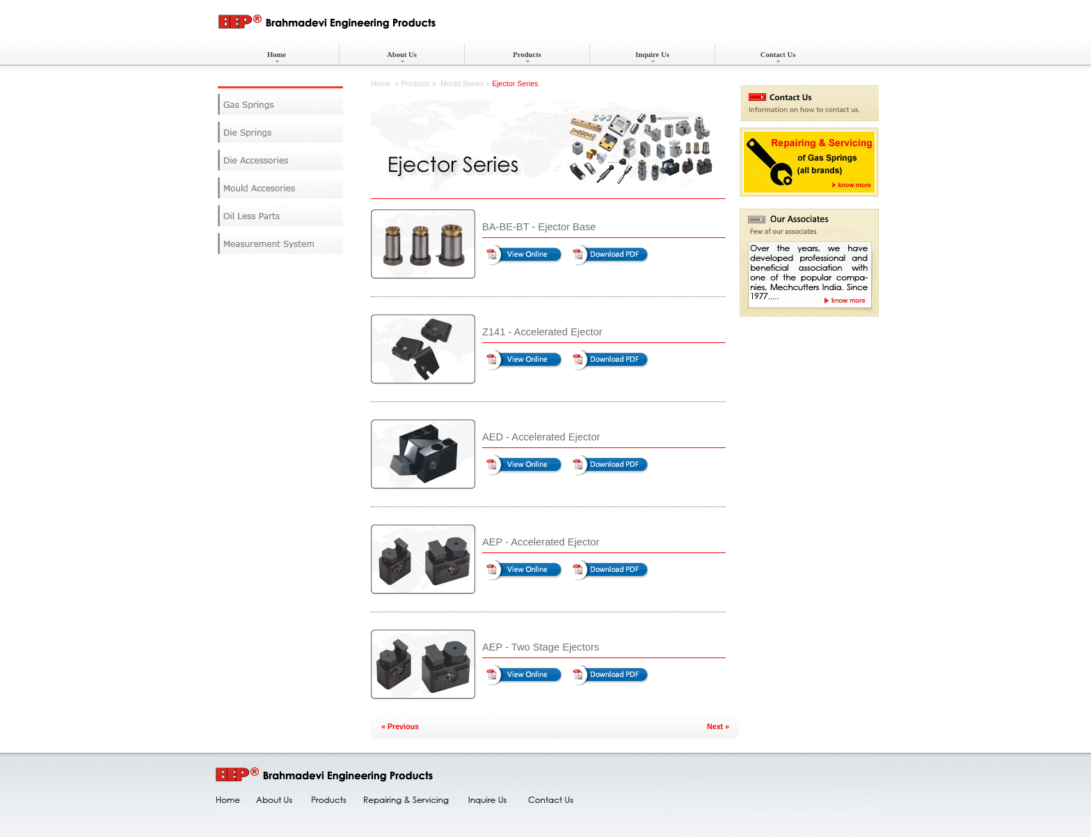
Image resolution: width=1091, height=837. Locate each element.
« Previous (400, 726)
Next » (718, 726)
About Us (402, 54)
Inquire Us (652, 54)
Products (527, 54)
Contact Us (778, 54)
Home (276, 54)
